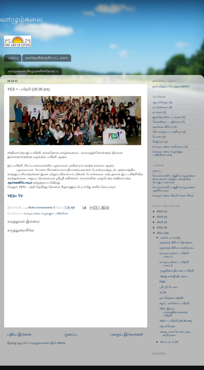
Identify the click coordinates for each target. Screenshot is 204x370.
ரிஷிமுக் (157, 141)
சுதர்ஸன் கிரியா (162, 126)
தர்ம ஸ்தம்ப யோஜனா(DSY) (170, 86)
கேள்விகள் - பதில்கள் (166, 121)
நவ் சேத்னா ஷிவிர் (171, 298)
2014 (160, 216)
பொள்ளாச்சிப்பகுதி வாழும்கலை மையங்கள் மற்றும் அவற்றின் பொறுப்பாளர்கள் (173, 179)
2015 (160, 211)
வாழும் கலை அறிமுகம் (168, 146)
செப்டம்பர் (167, 341)
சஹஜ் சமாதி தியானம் (173, 276)
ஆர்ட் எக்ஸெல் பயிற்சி (174, 303)
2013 (160, 222)
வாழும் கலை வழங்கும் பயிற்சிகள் (45, 213)
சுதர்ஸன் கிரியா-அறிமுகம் (176, 247)
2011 (160, 233)
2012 (160, 227)
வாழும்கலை (21, 19)
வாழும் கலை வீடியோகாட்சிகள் (173, 195)
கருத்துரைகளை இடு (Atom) (47, 342)
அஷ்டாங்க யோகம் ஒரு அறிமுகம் (175, 333)
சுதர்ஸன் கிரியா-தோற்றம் (175, 242)
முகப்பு (13, 57)
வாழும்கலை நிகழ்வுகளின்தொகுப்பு (33, 71)
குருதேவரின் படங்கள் (166, 117)
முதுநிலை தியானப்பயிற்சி (176, 270)
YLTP (162, 292)
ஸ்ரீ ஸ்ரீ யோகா (168, 287)
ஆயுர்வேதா (160, 102)
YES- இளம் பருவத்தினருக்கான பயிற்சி (173, 312)
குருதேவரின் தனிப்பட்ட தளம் (46, 57)
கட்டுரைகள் (160, 107)
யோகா (157, 136)
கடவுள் (157, 112)
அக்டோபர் (167, 237)
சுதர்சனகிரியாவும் (20, 182)
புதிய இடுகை (19, 334)
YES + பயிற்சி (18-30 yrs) (175, 320)
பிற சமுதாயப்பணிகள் (167, 131)
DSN (162, 281)
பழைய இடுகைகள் (126, 334)
